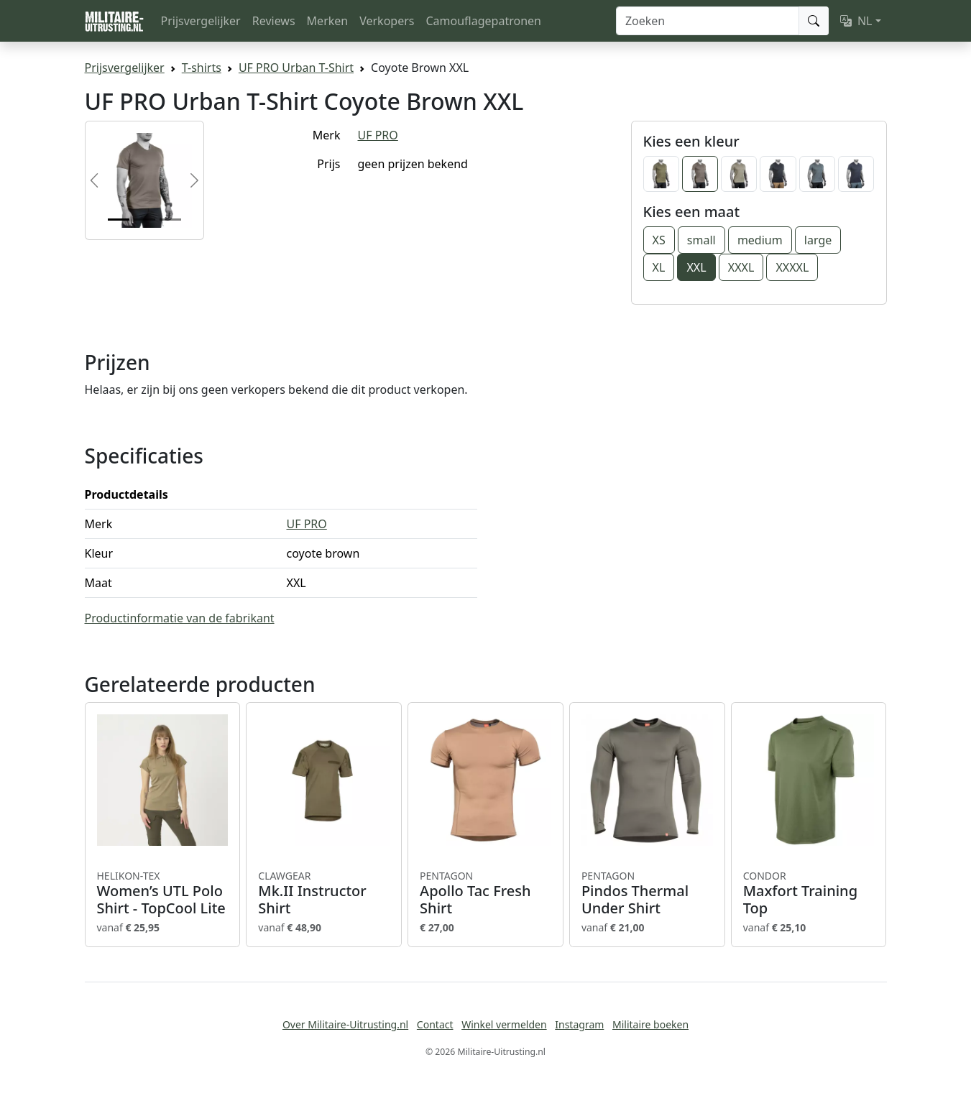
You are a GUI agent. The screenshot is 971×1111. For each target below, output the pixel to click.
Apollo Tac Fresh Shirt (485, 893)
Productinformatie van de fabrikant (180, 618)
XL (659, 267)
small (701, 240)
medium (760, 240)
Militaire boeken (650, 1024)
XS (659, 240)
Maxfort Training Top (809, 893)
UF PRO (378, 135)
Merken (328, 21)
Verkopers (386, 21)
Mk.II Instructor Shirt (324, 893)
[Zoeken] (707, 20)
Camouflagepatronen (482, 21)
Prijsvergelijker (201, 21)
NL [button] (856, 21)
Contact (435, 1024)
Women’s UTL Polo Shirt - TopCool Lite (163, 893)
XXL (696, 267)
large (818, 240)
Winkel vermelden (503, 1024)
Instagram (579, 1024)
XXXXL (792, 267)
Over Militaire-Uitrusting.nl (345, 1024)
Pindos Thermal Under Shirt (647, 893)
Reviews (273, 21)
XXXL (741, 267)
